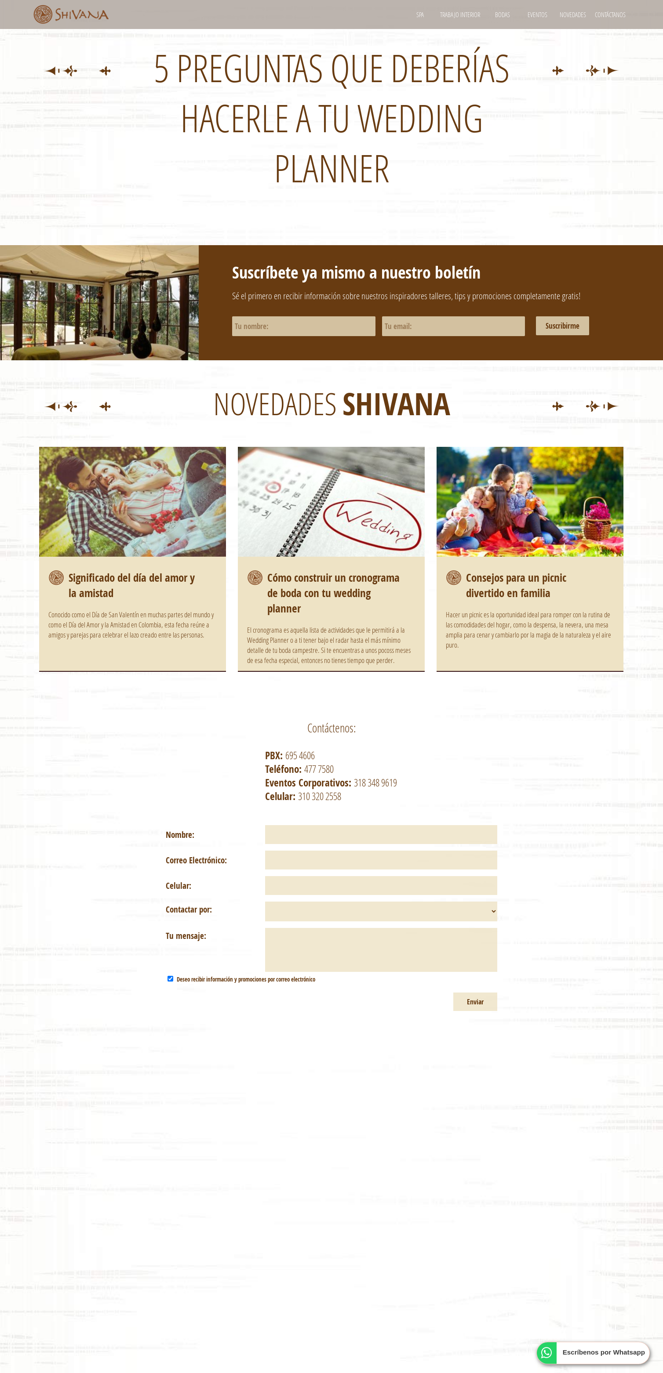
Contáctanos (610, 14)
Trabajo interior (460, 14)
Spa (420, 14)
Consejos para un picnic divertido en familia (516, 585)
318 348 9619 (375, 782)
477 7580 (319, 768)
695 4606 (300, 755)
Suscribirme (562, 326)
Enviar (475, 1002)
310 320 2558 (319, 796)
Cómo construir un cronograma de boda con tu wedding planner (333, 593)
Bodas (502, 14)
